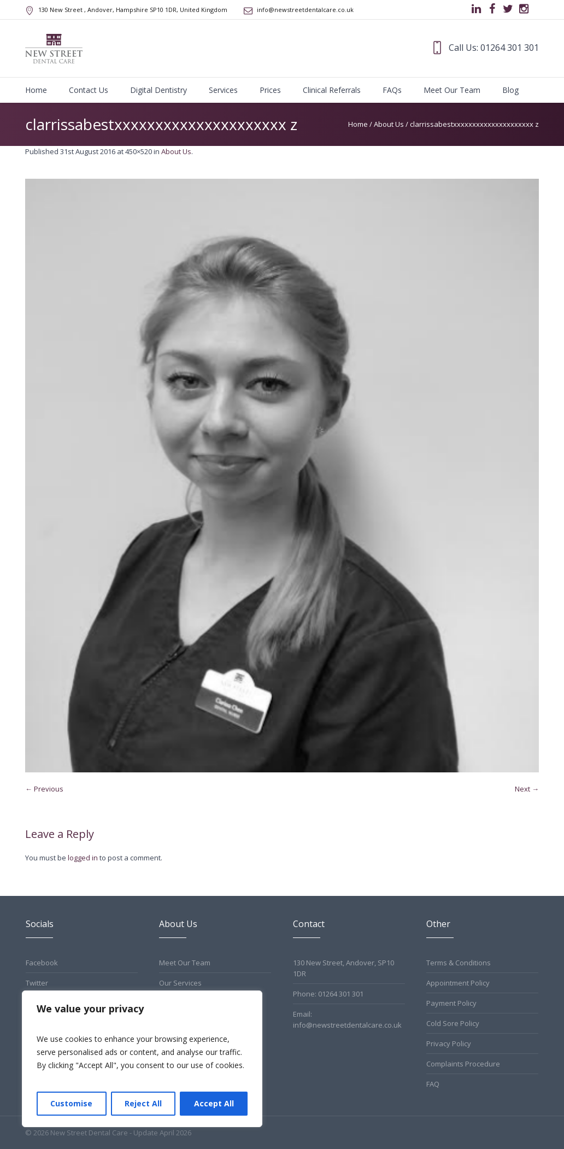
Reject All (143, 1103)
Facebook (42, 963)
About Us (389, 124)
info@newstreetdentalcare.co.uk (305, 9)
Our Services (180, 983)
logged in (83, 858)
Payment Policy (451, 1003)
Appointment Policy (458, 983)
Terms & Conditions (458, 963)
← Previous (44, 789)
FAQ (432, 1084)
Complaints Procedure (463, 1064)
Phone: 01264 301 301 (328, 994)
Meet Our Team (184, 963)
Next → (527, 789)
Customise (71, 1103)
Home (358, 124)
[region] (142, 1058)
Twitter (37, 983)
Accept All (214, 1103)
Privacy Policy (448, 1043)
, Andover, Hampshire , (132, 9)
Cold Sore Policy (452, 1023)
